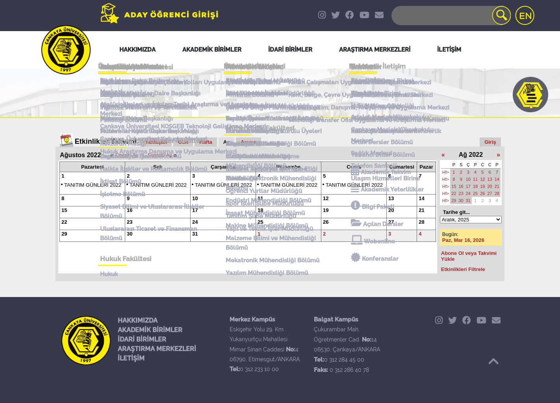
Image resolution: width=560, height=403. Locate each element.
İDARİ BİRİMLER (142, 339)
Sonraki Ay (160, 155)
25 (260, 222)
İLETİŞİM (131, 358)
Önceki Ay (126, 155)
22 (64, 222)
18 (260, 210)
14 (421, 198)
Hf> (445, 172)
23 (129, 222)
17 (195, 210)
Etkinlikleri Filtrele (463, 269)
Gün (183, 142)
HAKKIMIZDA (138, 320)
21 (421, 210)
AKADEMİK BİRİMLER (150, 330)
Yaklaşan (156, 142)
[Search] (450, 15)
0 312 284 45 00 (344, 360)
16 (129, 210)
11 (260, 198)
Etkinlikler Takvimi (106, 141)
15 (64, 210)
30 (129, 234)
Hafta (205, 142)
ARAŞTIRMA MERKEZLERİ (157, 349)
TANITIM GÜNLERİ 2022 (92, 185)
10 (195, 198)
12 (325, 198)
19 (325, 210)
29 (64, 234)
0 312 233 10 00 (259, 369)
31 (195, 234)
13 (391, 198)
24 (195, 222)
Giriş (490, 142)
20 (391, 210)
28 (421, 222)
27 (391, 222)
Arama (248, 142)
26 (325, 222)
